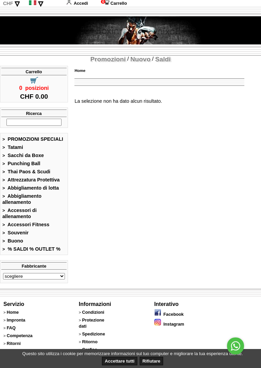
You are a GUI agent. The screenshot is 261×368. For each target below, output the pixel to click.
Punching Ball (21, 163)
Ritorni (14, 343)
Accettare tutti (119, 361)
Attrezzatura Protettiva (31, 179)
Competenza (20, 335)
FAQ (11, 327)
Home (79, 71)
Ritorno (90, 341)
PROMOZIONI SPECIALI (32, 139)
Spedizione (93, 333)
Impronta (16, 320)
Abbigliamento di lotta (30, 188)
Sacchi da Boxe (23, 155)
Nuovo (140, 59)
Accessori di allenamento (19, 213)
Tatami (12, 147)
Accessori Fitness (25, 224)
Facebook (169, 314)
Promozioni (108, 59)
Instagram (169, 324)
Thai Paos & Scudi (26, 171)
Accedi (77, 3)
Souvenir (15, 232)
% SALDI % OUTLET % (31, 249)
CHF (8, 3)
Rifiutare (151, 361)
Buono (12, 241)
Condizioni (93, 312)
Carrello (114, 3)
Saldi (163, 59)
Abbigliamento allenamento (21, 199)
